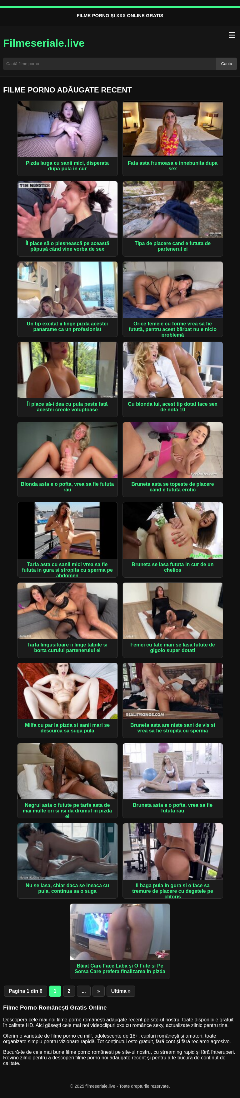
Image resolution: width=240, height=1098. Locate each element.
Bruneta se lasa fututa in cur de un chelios (172, 567)
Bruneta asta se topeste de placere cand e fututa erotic (172, 486)
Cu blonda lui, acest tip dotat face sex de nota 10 (172, 406)
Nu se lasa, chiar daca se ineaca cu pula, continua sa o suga (67, 888)
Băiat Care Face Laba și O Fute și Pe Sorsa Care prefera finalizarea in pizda (120, 968)
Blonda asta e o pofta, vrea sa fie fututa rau (67, 486)
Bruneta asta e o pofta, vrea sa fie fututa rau (172, 807)
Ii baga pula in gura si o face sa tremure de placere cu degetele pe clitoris (172, 891)
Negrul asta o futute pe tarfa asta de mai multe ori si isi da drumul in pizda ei (67, 810)
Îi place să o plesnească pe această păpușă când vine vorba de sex (67, 246)
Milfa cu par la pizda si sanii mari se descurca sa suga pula (67, 727)
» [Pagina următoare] (98, 991)
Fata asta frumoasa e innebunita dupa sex (173, 165)
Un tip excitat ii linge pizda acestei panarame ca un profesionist (67, 326)
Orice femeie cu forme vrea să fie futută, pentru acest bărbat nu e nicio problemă (173, 329)
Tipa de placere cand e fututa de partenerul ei (173, 246)
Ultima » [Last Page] (121, 991)
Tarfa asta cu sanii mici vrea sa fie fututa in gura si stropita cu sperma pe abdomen (67, 570)
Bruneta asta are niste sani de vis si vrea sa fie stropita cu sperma (172, 727)
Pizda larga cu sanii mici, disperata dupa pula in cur (67, 165)
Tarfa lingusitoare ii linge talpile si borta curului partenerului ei (67, 647)
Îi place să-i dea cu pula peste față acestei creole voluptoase (67, 406)
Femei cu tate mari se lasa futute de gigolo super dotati (172, 647)
